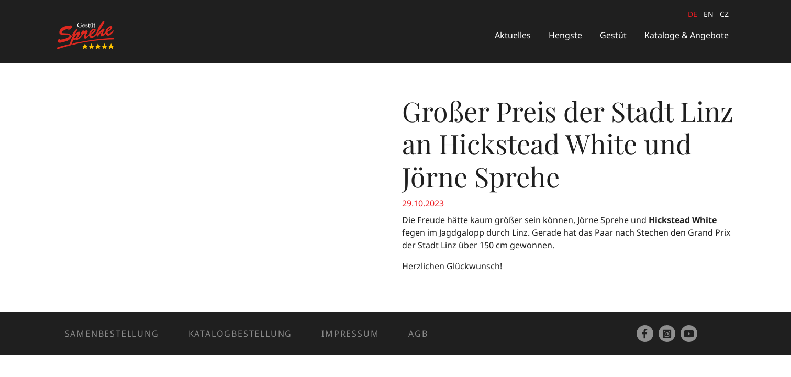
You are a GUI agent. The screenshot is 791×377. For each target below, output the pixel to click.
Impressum (350, 333)
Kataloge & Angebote (686, 35)
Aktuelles (513, 35)
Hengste (565, 35)
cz (724, 14)
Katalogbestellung (240, 333)
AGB (418, 333)
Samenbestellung (112, 333)
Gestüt (613, 35)
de (692, 14)
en (709, 14)
